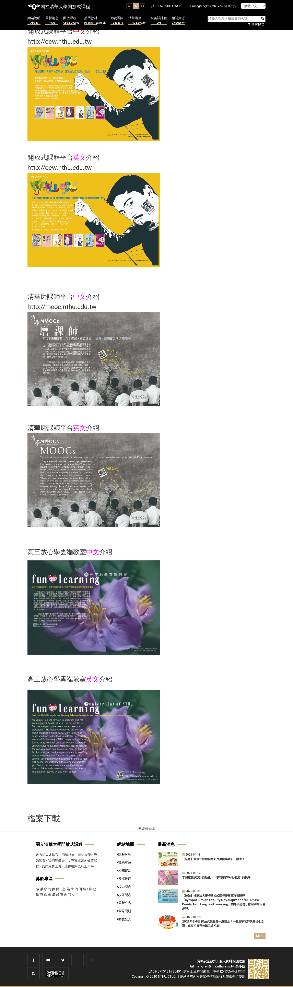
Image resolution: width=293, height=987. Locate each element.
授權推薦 (124, 879)
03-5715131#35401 (166, 6)
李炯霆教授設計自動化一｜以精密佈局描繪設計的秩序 (216, 877)
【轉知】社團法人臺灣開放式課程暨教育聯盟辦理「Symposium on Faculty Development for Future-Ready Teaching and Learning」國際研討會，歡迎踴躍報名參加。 (223, 902)
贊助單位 (124, 862)
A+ (142, 6)
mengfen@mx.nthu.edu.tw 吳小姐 (212, 6)
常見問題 (124, 911)
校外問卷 (124, 895)
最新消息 (51, 20)
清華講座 (137, 20)
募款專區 (44, 879)
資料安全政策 (206, 961)
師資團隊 (117, 20)
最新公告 (124, 903)
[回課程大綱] (146, 829)
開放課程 (71, 20)
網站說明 (33, 20)
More (259, 936)
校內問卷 (124, 887)
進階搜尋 (256, 24)
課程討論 (124, 854)
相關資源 (178, 20)
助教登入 (124, 919)
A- (129, 6)
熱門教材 (95, 20)
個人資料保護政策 (232, 961)
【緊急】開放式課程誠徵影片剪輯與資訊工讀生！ (213, 859)
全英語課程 (159, 20)
